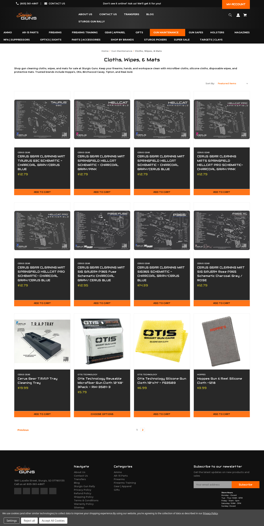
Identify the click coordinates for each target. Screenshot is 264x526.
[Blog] (150, 14)
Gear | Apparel (122, 488)
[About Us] (85, 14)
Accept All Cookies (53, 520)
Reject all (29, 520)
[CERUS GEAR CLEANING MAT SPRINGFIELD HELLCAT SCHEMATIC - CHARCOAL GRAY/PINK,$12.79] (102, 119)
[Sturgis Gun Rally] (91, 21)
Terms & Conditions (86, 502)
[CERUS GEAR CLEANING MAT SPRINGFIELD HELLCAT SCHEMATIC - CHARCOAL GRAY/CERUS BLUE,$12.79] (162, 119)
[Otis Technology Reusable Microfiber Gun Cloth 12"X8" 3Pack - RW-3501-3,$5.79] (102, 343)
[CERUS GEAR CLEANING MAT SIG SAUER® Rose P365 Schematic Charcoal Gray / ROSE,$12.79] (222, 231)
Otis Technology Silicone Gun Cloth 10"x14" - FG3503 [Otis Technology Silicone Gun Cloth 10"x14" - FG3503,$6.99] (162, 382)
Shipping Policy (83, 498)
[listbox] (233, 83)
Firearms (119, 481)
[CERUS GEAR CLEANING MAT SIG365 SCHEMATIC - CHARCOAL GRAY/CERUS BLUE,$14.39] (162, 231)
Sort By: (210, 83)
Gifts (117, 491)
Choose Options (102, 416)
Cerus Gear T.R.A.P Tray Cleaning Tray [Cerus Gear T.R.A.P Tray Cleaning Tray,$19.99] (38, 382)
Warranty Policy (84, 505)
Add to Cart (42, 192)
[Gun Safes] (196, 32)
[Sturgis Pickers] (155, 39)
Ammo (118, 474)
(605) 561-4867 (29, 3)
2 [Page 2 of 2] (142, 431)
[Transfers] (131, 14)
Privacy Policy (82, 491)
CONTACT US (57, 3)
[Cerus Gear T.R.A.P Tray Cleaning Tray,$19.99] (42, 343)
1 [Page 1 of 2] (136, 431)
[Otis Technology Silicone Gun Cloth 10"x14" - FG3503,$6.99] (162, 343)
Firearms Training (125, 484)
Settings (12, 520)
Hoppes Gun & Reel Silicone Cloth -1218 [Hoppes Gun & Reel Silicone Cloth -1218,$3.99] (219, 382)
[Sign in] (238, 17)
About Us (79, 474)
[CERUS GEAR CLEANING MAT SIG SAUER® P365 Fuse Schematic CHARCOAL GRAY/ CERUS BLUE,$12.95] (102, 231)
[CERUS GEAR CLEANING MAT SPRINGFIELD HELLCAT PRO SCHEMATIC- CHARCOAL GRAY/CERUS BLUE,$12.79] (42, 231)
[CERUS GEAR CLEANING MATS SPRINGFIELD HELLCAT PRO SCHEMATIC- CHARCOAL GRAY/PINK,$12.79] (222, 119)
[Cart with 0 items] (245, 17)
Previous (21, 432)
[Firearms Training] (84, 32)
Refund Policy (82, 495)
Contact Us (81, 477)
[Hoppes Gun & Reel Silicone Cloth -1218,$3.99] (222, 343)
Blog (77, 484)
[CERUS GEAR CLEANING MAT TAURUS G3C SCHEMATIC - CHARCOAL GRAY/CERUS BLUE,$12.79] (42, 119)
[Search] (230, 17)
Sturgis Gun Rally (84, 488)
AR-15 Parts (121, 477)
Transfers (80, 481)
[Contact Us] (108, 14)
